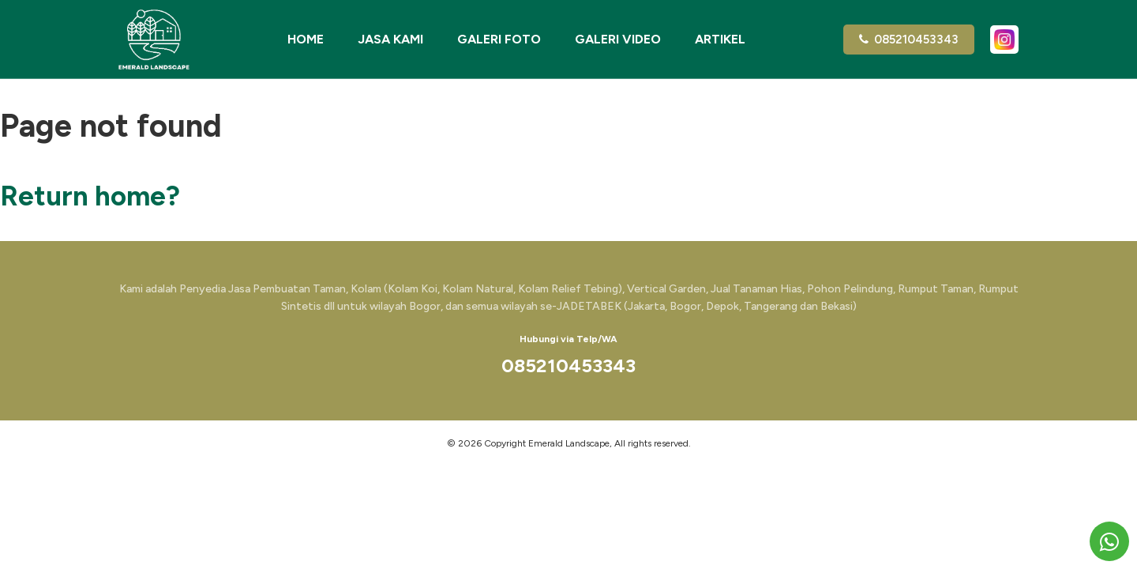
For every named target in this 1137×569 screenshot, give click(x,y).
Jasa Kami (390, 39)
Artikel (720, 39)
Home (305, 39)
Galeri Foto (499, 39)
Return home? (90, 196)
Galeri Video (618, 39)
